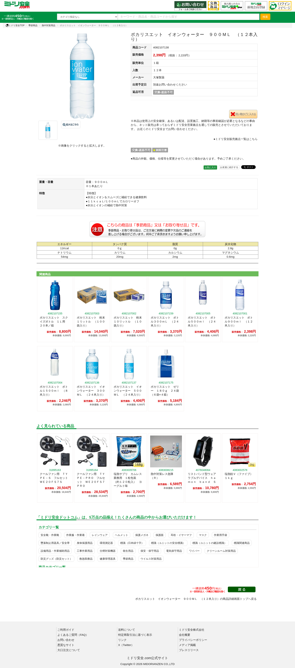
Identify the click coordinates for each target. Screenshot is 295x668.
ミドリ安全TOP (15, 25)
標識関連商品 (242, 542)
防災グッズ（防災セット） (56, 558)
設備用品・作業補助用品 (55, 550)
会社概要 (184, 634)
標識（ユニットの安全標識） (168, 542)
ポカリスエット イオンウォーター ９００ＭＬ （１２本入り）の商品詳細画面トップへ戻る (196, 598)
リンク (122, 639)
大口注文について (68, 650)
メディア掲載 (187, 645)
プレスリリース (189, 650)
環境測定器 (106, 542)
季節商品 (32, 25)
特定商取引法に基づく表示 (135, 634)
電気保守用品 (174, 550)
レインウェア (100, 535)
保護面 (159, 535)
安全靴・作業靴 (50, 535)
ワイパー (194, 550)
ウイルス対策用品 (151, 558)
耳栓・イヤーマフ (181, 535)
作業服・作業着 (75, 535)
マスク (203, 535)
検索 (265, 16)
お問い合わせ (65, 639)
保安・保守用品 (150, 550)
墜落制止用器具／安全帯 (55, 542)
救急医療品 (86, 558)
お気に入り (210, 167)
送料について (126, 629)
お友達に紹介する (229, 167)
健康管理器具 (108, 558)
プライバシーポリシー (193, 639)
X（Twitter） (126, 645)
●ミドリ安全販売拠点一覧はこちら (236, 139)
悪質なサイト (65, 645)
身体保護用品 (85, 542)
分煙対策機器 (108, 550)
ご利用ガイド (65, 629)
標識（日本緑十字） (132, 542)
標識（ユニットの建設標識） (209, 542)
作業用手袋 (220, 535)
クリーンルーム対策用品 (221, 550)
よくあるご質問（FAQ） (72, 634)
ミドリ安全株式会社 (191, 629)
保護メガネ (141, 535)
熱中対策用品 (48, 25)
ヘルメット (121, 535)
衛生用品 (128, 550)
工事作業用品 (85, 550)
